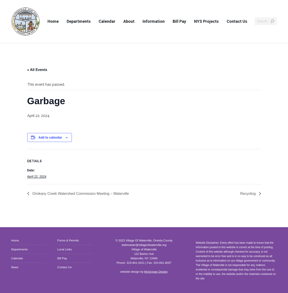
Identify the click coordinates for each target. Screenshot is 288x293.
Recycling (248, 193)
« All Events (37, 70)
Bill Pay (62, 258)
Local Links (64, 249)
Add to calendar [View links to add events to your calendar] (50, 137)
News (15, 267)
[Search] (266, 21)
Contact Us (64, 267)
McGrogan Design (156, 271)
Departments (19, 249)
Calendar (17, 258)
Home (15, 240)
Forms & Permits (68, 240)
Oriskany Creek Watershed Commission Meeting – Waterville (80, 193)
